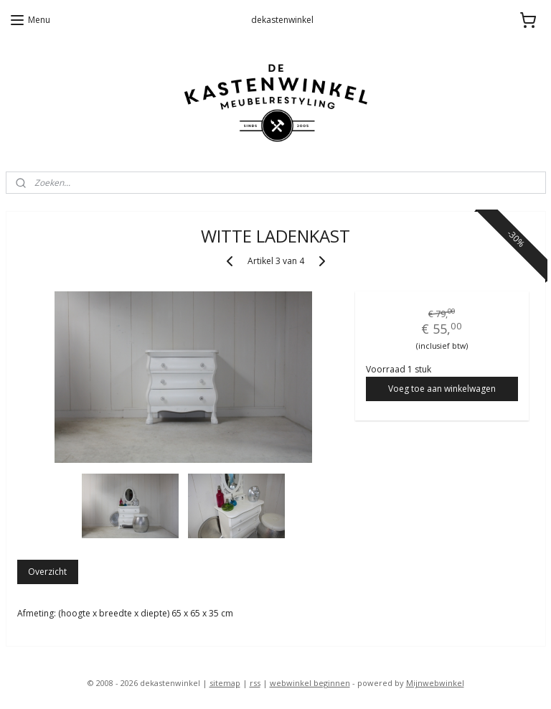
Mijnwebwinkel (435, 682)
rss (255, 682)
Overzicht (47, 571)
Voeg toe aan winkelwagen (442, 388)
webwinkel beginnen (310, 682)
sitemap (224, 682)
